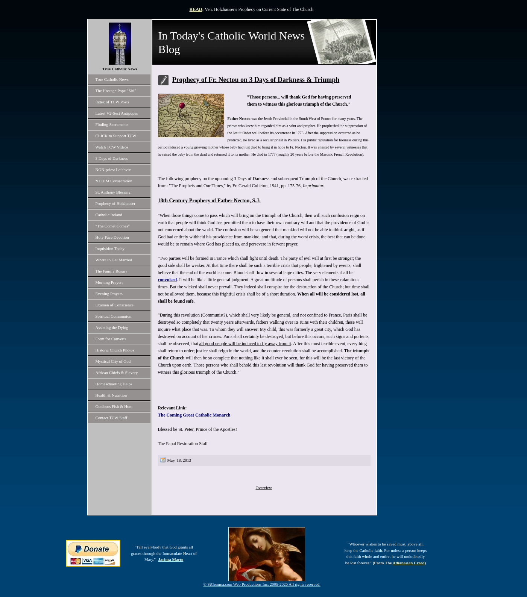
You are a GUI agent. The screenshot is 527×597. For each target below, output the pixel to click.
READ (196, 9)
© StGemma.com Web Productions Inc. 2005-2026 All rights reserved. (262, 584)
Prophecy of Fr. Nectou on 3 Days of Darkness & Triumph (256, 79)
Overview (264, 487)
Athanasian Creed (408, 563)
